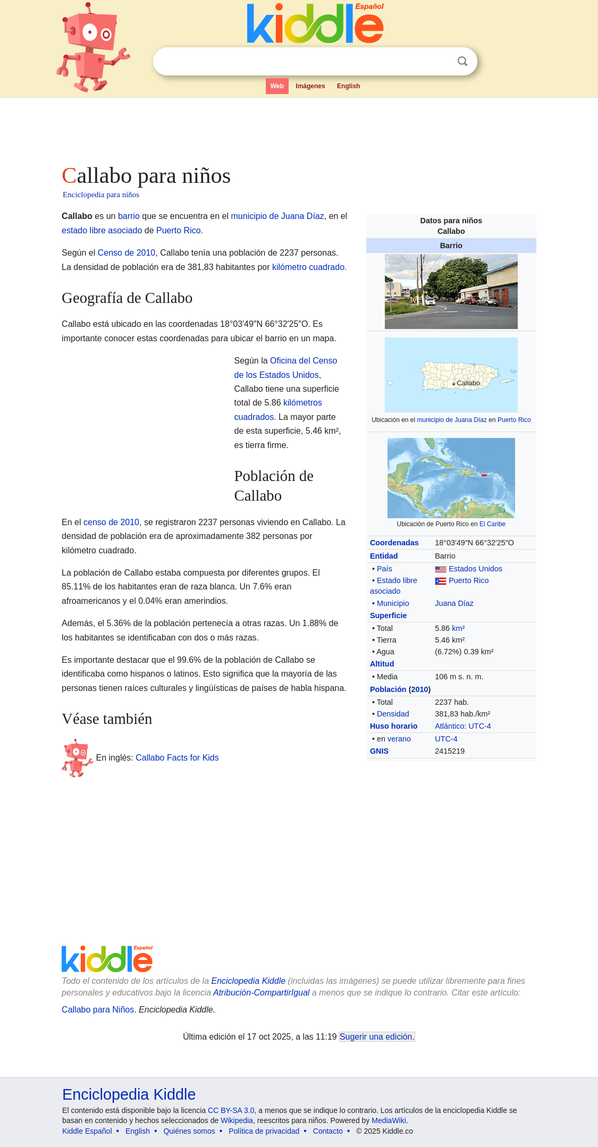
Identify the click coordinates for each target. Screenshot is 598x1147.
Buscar (462, 61)
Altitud (382, 664)
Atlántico (449, 726)
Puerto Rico (514, 420)
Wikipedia (237, 1120)
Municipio (393, 603)
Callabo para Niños (98, 1009)
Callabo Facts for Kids (177, 757)
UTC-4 (479, 726)
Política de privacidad (264, 1131)
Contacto (328, 1131)
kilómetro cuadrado (308, 267)
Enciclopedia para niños (101, 194)
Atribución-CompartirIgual (261, 992)
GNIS (379, 751)
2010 (419, 689)
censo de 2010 (111, 522)
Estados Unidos (475, 568)
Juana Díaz (454, 603)
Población (388, 689)
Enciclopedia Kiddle (248, 980)
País (384, 568)
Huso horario (394, 726)
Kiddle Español (87, 1131)
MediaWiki (389, 1120)
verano (399, 739)
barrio (129, 216)
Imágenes (310, 86)
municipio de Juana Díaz (452, 420)
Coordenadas (394, 542)
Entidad (384, 556)
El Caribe (492, 524)
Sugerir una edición (376, 1036)
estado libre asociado (102, 230)
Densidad (393, 714)
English (348, 86)
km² (458, 628)
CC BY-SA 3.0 (231, 1110)
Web (277, 86)
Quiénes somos (189, 1131)
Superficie (388, 615)
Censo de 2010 (127, 252)
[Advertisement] (298, 127)
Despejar (441, 62)
